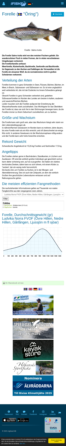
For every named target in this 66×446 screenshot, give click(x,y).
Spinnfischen (8, 205)
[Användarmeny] (3, 4)
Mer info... (23, 443)
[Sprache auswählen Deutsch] (35, 289)
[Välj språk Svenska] (25, 289)
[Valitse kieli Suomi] (40, 289)
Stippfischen (8, 207)
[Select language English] (30, 289)
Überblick (57, 14)
